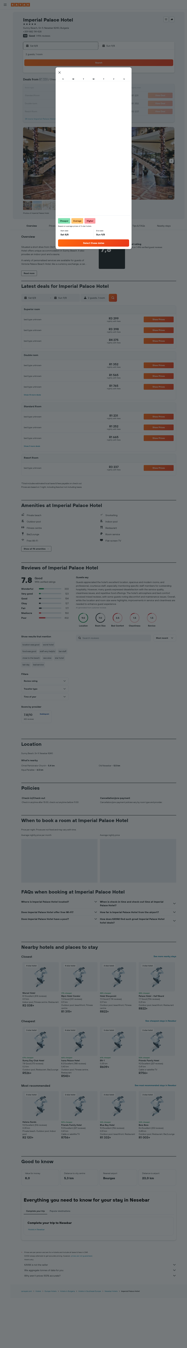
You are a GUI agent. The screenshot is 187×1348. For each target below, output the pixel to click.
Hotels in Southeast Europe (89, 1341)
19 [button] (66, 95)
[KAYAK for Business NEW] (5, 48)
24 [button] (52, 102)
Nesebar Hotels (111, 1341)
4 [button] (59, 81)
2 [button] (44, 81)
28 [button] (81, 102)
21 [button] (81, 95)
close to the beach (31, 658)
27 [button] (74, 102)
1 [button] (88, 73)
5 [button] (66, 81)
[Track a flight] (5, 42)
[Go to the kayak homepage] (20, 5)
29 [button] (88, 102)
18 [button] (59, 95)
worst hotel (48, 644)
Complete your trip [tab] (35, 1261)
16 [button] (45, 95)
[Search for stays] (5, 20)
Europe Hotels (51, 1341)
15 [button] (88, 88)
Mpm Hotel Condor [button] (70, 1046)
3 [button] (52, 81)
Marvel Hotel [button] (28, 1043)
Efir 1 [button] (102, 1110)
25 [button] (59, 102)
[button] (5, 4)
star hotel (59, 658)
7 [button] (81, 81)
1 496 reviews (43, 35)
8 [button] (88, 81)
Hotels (38, 1341)
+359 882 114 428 (32, 31)
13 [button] (74, 88)
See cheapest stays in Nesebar (160, 1071)
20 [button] (73, 95)
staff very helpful (47, 651)
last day (25, 664)
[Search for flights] (5, 14)
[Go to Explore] (5, 35)
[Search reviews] (116, 638)
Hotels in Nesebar (36, 1279)
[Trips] (5, 57)
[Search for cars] (5, 27)
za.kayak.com (26, 1341)
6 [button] (74, 81)
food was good (29, 651)
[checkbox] (36, 716)
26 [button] (66, 102)
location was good (30, 644)
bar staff (62, 651)
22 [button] (88, 95)
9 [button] (44, 88)
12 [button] (66, 88)
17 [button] (52, 95)
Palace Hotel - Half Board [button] (151, 1046)
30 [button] (44, 110)
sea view (47, 658)
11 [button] (59, 88)
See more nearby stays (165, 1006)
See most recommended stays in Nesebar (155, 1135)
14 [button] (81, 88)
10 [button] (52, 88)
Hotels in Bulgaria (67, 1341)
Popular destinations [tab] (60, 1261)
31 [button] (52, 110)
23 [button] (44, 102)
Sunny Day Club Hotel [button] (33, 1110)
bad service (38, 664)
